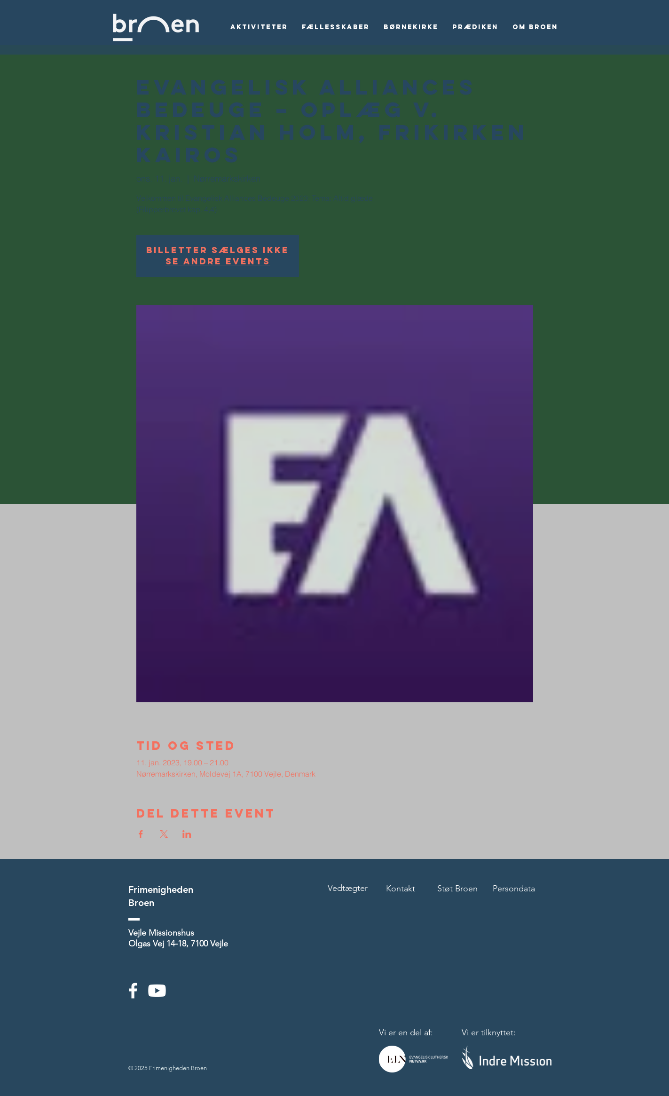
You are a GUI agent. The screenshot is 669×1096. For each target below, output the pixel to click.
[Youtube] (157, 990)
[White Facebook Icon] (133, 990)
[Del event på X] (163, 834)
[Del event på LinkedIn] (186, 834)
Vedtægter (348, 888)
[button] (259, 27)
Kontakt (400, 888)
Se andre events (217, 261)
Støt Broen (457, 888)
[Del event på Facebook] (140, 834)
